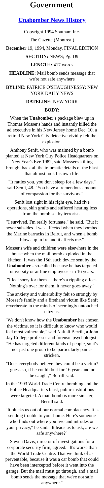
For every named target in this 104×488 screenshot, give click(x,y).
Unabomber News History (51, 20)
